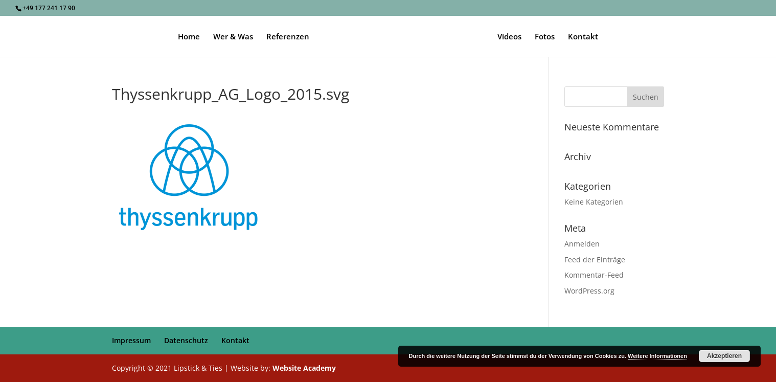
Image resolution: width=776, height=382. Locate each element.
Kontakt (583, 37)
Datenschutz (186, 340)
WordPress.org (589, 291)
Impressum (131, 340)
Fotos (545, 37)
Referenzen (287, 37)
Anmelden (582, 244)
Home (189, 37)
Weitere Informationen (657, 356)
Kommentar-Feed (594, 275)
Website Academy (304, 368)
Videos (509, 37)
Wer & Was (233, 37)
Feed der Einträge (594, 259)
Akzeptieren (724, 355)
